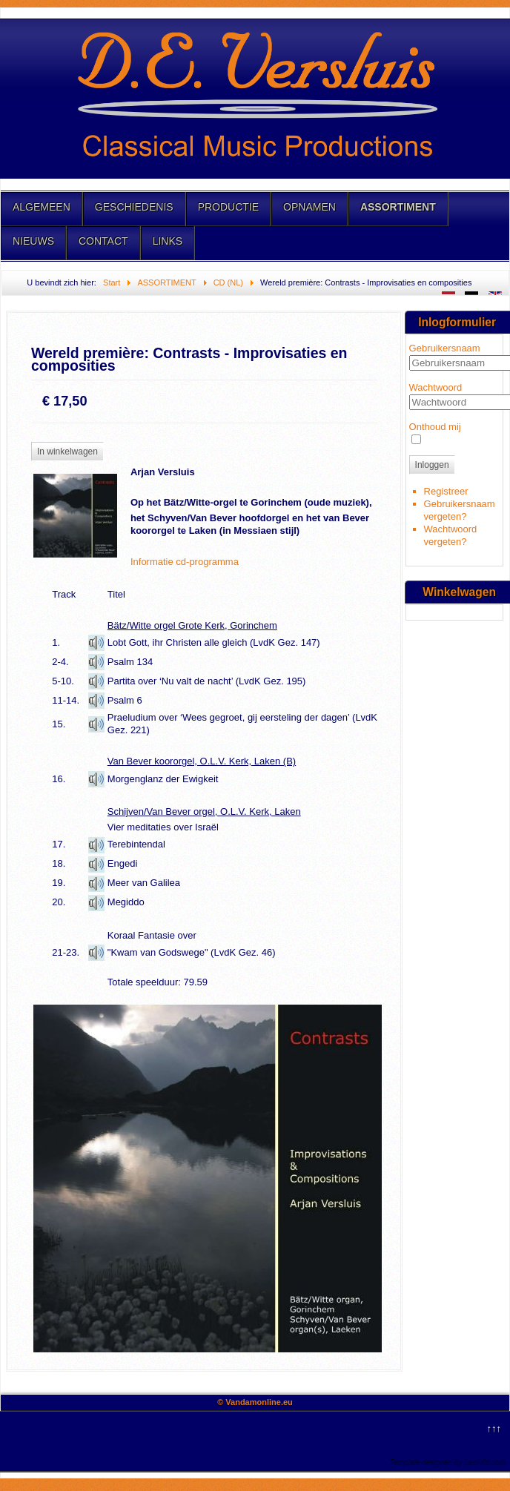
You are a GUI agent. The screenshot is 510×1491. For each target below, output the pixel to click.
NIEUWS (33, 241)
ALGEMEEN (41, 207)
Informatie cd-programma (184, 561)
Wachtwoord (436, 387)
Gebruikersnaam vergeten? (459, 510)
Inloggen (432, 465)
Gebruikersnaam (444, 348)
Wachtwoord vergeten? (450, 535)
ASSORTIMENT (398, 207)
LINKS (167, 241)
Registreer (446, 491)
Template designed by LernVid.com (448, 1462)
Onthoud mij (435, 426)
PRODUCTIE (228, 207)
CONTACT (103, 241)
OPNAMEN (309, 207)
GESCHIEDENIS (134, 207)
